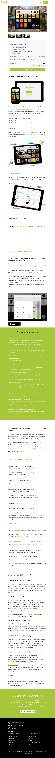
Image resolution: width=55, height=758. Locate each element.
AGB (30, 742)
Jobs (35, 740)
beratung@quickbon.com (17, 722)
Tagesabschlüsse (13, 665)
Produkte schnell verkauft (27, 132)
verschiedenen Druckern (35, 541)
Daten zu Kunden (14, 358)
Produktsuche (13, 563)
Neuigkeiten (12, 745)
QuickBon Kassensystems (23, 109)
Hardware (30, 107)
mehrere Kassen (38, 544)
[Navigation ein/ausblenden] (52, 2)
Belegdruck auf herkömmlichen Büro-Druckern (21, 560)
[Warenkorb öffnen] (41, 2)
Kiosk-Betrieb (13, 523)
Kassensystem (13, 738)
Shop (45, 2)
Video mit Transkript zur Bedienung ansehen (20, 251)
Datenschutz (36, 742)
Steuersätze (37, 614)
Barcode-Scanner (14, 527)
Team (30, 740)
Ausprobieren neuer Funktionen (24, 350)
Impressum (32, 745)
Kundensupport (33, 736)
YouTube (13, 728)
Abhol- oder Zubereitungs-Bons (17, 541)
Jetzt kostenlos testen (27, 711)
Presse (31, 738)
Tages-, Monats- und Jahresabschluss (29, 394)
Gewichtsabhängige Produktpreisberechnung (21, 459)
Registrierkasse (13, 736)
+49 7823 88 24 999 (17, 725)
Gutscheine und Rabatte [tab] (35, 226)
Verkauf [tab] (12, 226)
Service (11, 742)
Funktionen (12, 740)
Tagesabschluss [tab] (21, 226)
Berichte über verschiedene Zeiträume (19, 401)
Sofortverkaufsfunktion (17, 530)
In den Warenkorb (27, 69)
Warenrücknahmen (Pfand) (29, 472)
